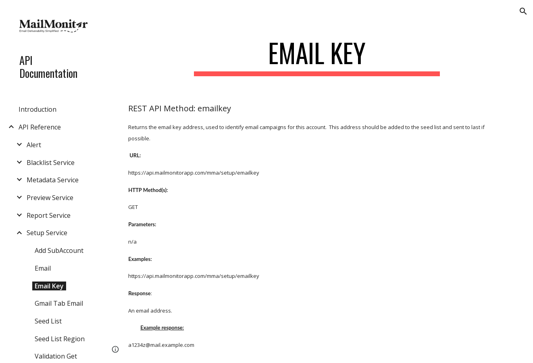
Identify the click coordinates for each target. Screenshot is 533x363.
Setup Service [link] (47, 232)
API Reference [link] (40, 127)
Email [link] (43, 268)
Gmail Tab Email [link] (59, 303)
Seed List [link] (48, 321)
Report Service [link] (49, 215)
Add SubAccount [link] (59, 250)
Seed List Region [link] (60, 338)
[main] (317, 56)
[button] (523, 11)
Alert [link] (34, 144)
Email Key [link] (49, 286)
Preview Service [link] (50, 197)
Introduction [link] (37, 109)
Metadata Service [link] (53, 179)
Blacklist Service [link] (51, 162)
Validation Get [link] (56, 356)
